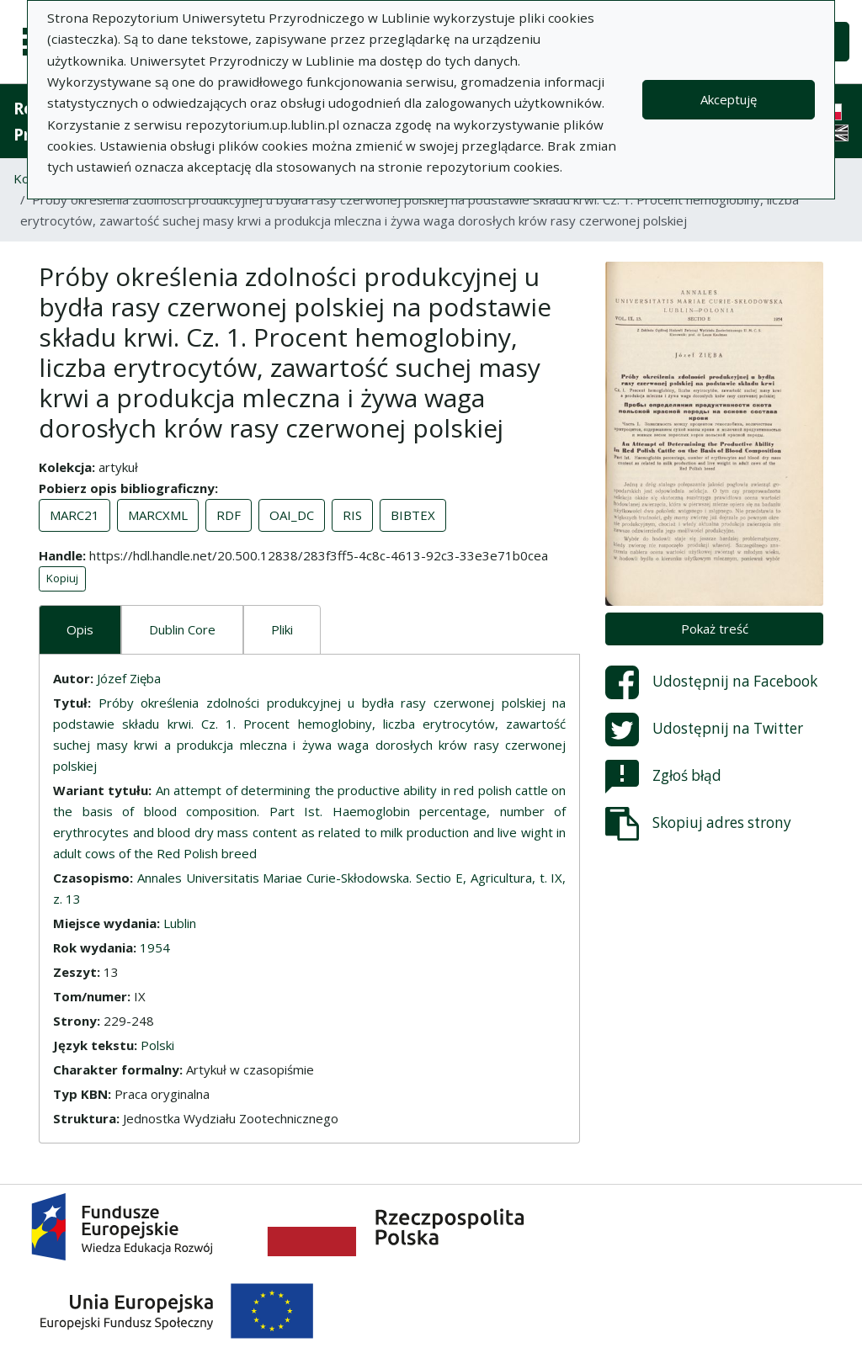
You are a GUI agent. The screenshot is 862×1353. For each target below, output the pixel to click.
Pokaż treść (714, 628)
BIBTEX (413, 515)
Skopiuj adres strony (698, 824)
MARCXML (158, 515)
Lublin (179, 923)
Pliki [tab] (282, 629)
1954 (155, 947)
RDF (228, 515)
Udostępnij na (711, 682)
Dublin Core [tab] (182, 629)
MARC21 (74, 515)
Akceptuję (728, 99)
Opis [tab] (80, 629)
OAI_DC (291, 515)
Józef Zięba (129, 678)
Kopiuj (62, 578)
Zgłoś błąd (663, 776)
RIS (352, 515)
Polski (157, 1045)
